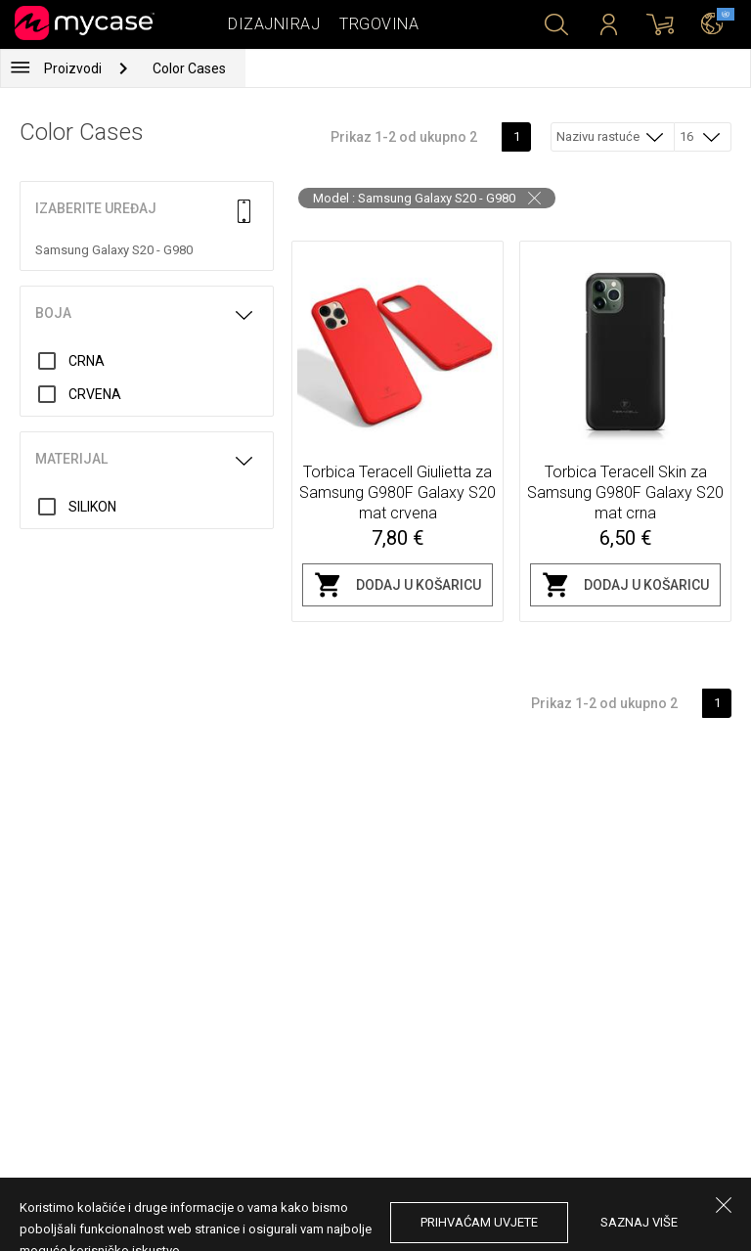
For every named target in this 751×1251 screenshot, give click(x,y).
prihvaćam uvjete (479, 1222)
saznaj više (639, 1222)
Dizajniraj (274, 24)
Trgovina (379, 24)
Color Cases (189, 68)
